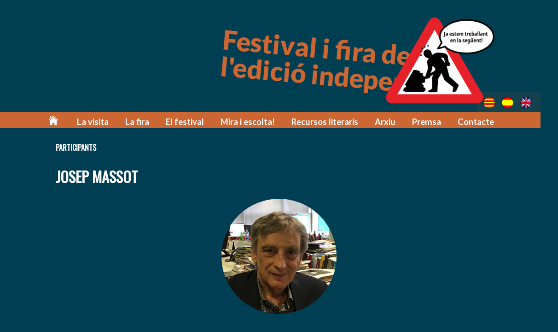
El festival (197, 121)
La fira (151, 121)
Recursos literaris (330, 121)
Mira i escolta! (256, 121)
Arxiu (388, 121)
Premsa (428, 121)
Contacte (476, 121)
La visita (109, 121)
